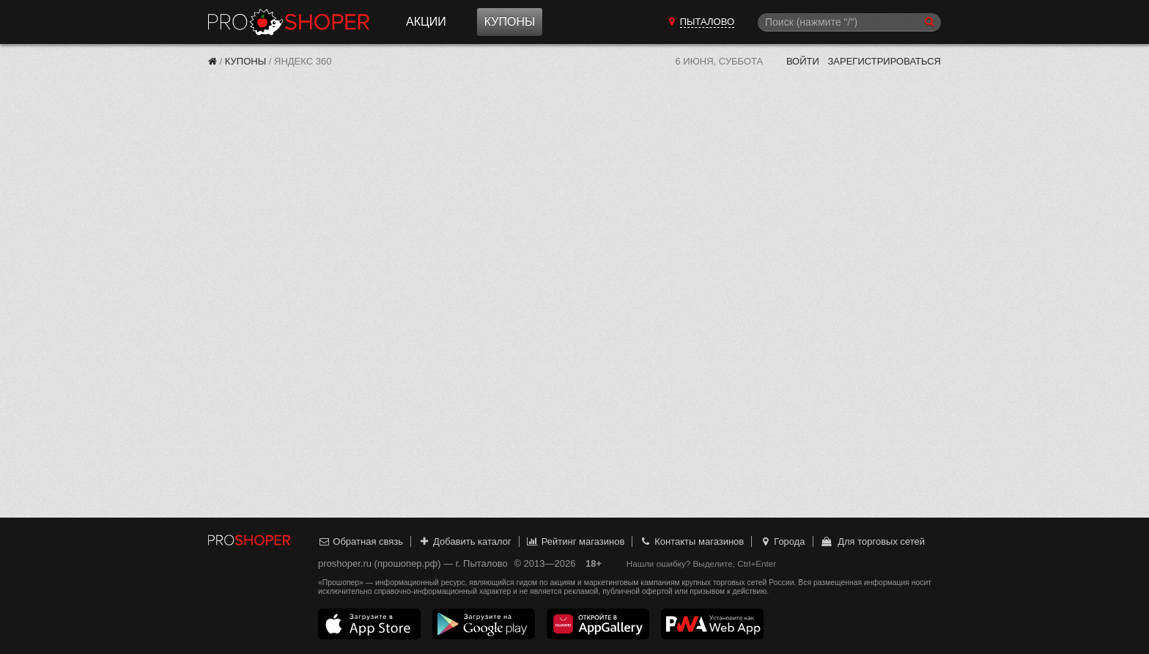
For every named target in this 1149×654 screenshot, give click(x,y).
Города (782, 541)
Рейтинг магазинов (575, 541)
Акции (426, 21)
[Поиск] (849, 22)
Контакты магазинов (692, 541)
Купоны (509, 21)
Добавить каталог (464, 541)
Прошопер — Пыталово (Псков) (288, 22)
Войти (802, 61)
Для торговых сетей (872, 541)
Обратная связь (360, 541)
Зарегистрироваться (884, 61)
